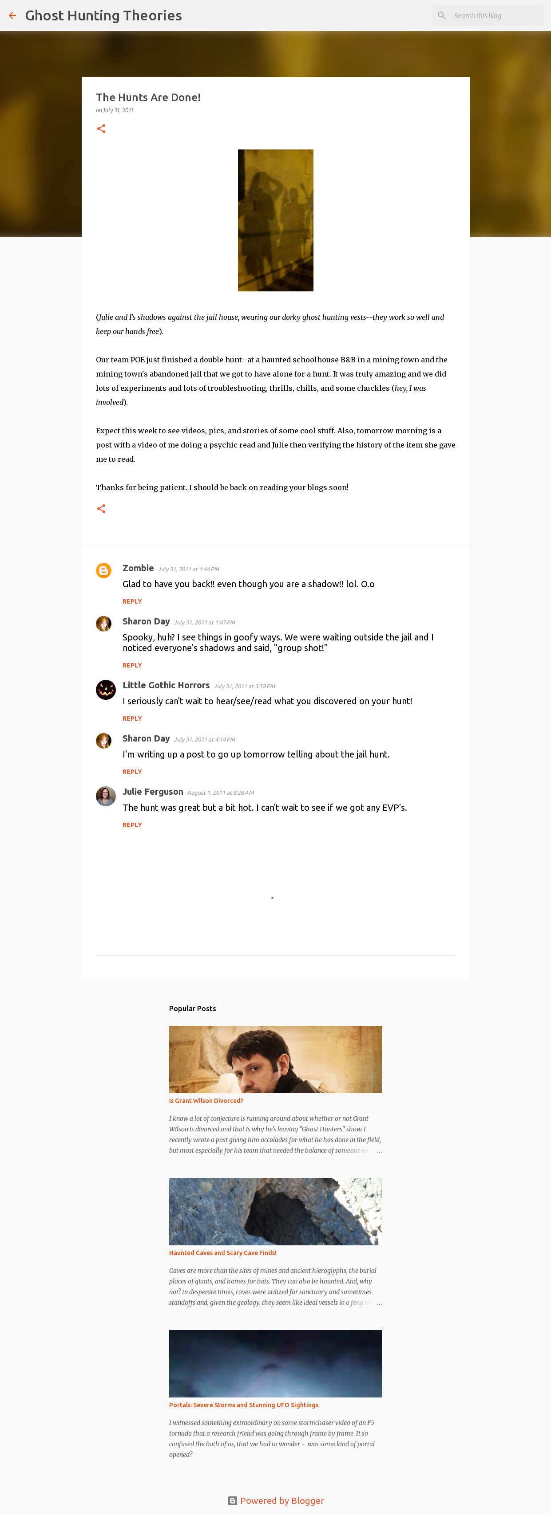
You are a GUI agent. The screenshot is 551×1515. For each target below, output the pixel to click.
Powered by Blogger (275, 1500)
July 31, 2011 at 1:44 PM (188, 569)
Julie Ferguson (153, 791)
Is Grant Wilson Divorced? (206, 1100)
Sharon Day (146, 621)
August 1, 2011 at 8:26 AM (220, 792)
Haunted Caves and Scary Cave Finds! (223, 1252)
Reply (132, 601)
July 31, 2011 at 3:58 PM (244, 686)
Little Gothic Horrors (166, 685)
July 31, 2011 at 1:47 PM (204, 622)
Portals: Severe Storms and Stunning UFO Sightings (243, 1405)
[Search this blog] (497, 15)
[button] (101, 129)
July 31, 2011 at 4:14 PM (204, 739)
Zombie (138, 568)
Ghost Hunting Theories (103, 15)
